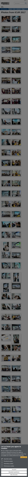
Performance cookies (7, 466)
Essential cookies (6, 459)
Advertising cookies (7, 464)
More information (14, 474)
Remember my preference (14, 472)
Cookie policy (24, 457)
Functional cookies (7, 461)
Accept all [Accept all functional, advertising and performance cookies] (14, 469)
